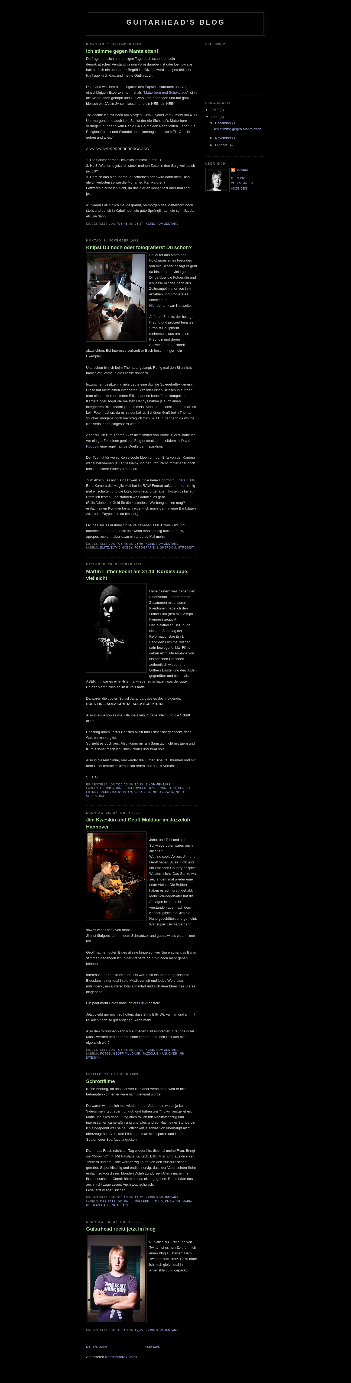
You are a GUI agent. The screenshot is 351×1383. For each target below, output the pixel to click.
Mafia (187, 1201)
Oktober (222, 145)
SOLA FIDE (142, 792)
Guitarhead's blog (175, 22)
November (223, 138)
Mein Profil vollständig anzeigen (242, 183)
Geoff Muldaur (126, 1053)
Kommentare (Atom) (121, 1357)
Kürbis (184, 788)
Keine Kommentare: (163, 223)
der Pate (108, 1201)
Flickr (143, 1003)
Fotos (105, 1053)
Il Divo (157, 1201)
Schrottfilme (100, 1081)
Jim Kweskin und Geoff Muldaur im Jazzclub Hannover (138, 823)
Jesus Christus (162, 788)
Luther (92, 792)
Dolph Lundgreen (133, 1201)
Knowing (172, 1201)
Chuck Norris (112, 788)
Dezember (223, 123)
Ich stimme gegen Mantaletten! (122, 51)
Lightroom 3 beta (172, 480)
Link (166, 306)
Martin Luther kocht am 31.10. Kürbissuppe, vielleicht (137, 575)
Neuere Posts (97, 1347)
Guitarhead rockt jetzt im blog (121, 1229)
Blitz (104, 547)
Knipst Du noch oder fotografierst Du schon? (139, 247)
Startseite (152, 1347)
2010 (215, 110)
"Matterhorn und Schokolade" (165, 92)
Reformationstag (116, 792)
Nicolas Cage (98, 1205)
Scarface (120, 1205)
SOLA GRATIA (163, 792)
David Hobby (121, 547)
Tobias (242, 169)
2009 (215, 117)
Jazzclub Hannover (159, 1053)
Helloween (137, 788)
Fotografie (144, 547)
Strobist (186, 547)
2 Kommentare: (159, 784)
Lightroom (166, 547)
